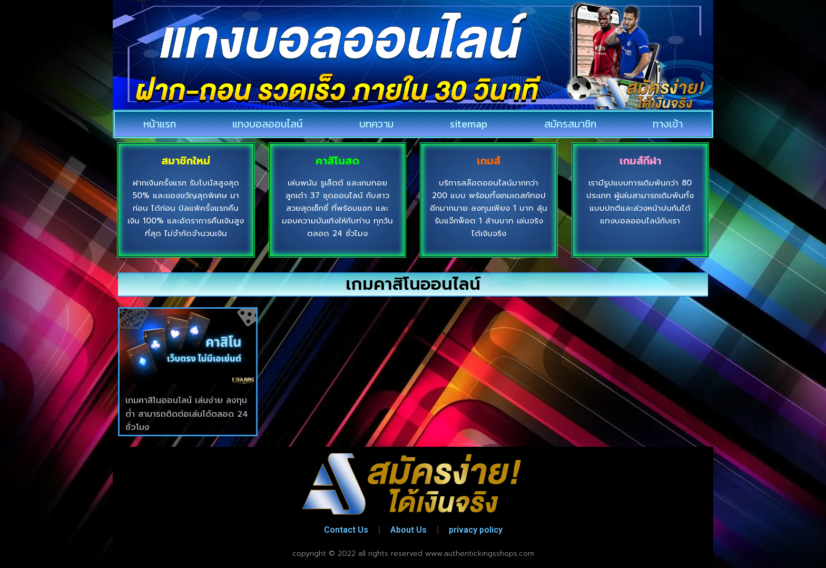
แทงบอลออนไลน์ (267, 124)
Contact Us (346, 530)
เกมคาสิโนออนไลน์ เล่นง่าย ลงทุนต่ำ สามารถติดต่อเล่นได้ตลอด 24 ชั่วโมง (186, 414)
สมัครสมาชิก (570, 124)
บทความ (376, 124)
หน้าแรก (159, 124)
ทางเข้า (668, 124)
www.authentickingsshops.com (479, 553)
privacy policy (476, 530)
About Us (408, 530)
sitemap (468, 124)
